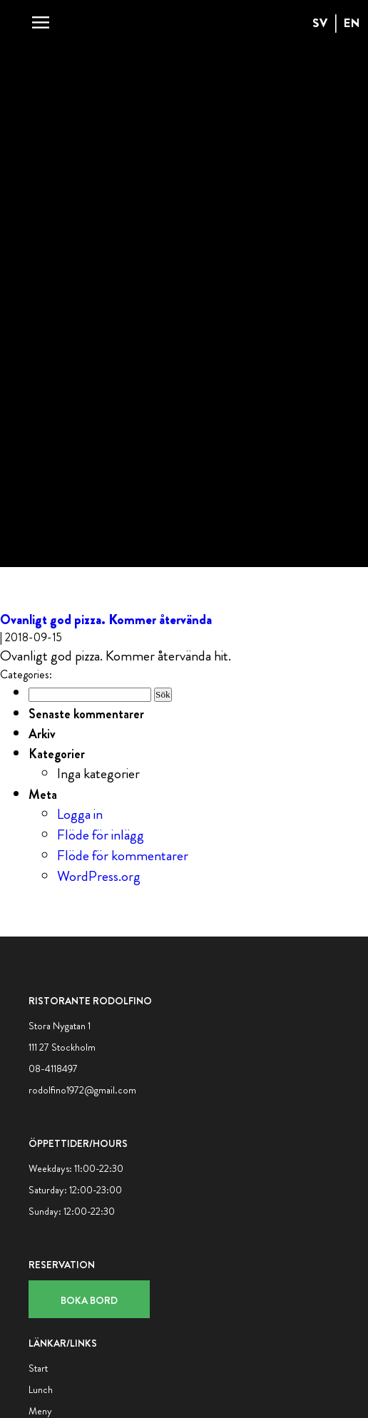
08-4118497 (53, 1068)
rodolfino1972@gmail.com (82, 1090)
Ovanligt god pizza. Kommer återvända (106, 619)
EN (352, 22)
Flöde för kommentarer (122, 855)
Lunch (41, 1389)
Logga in (80, 814)
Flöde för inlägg (100, 835)
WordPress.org (98, 876)
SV (320, 22)
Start (38, 1368)
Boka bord (89, 1300)
